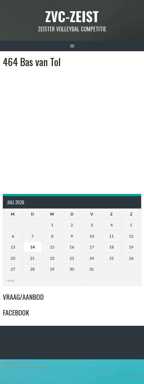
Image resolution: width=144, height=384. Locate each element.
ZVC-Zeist (72, 16)
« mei (10, 280)
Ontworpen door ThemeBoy (26, 367)
